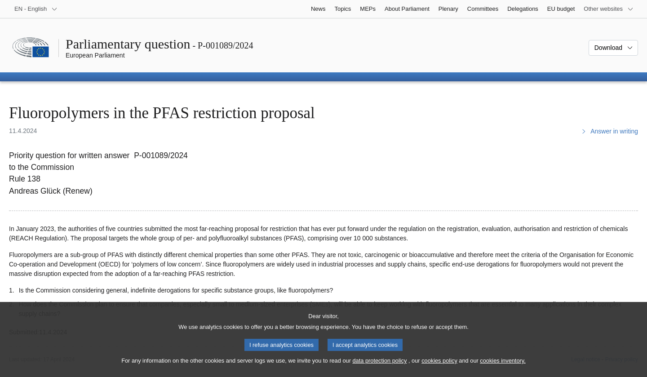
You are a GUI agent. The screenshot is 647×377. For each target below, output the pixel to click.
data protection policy (379, 369)
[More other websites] (608, 9)
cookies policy (439, 369)
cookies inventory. (502, 369)
